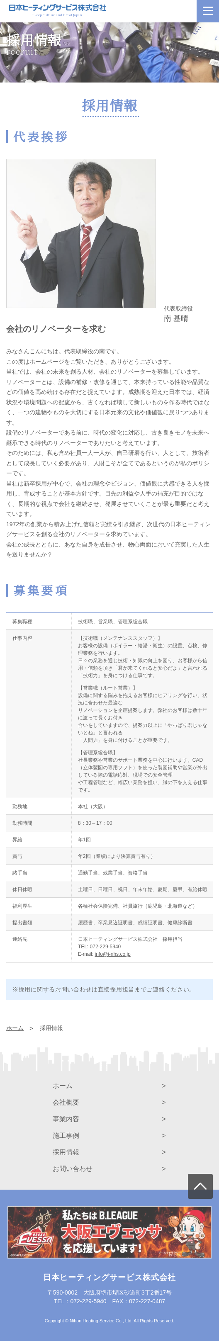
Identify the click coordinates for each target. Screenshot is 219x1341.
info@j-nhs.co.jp (113, 954)
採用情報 (66, 1152)
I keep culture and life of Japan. (57, 12)
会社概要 (66, 1102)
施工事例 (66, 1135)
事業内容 (66, 1118)
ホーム (63, 1085)
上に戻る (200, 1186)
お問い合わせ (72, 1168)
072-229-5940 (105, 947)
